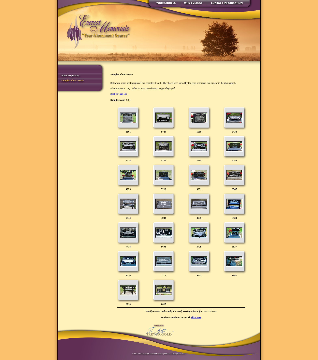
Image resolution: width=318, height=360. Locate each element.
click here (196, 317)
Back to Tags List (118, 93)
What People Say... (69, 75)
